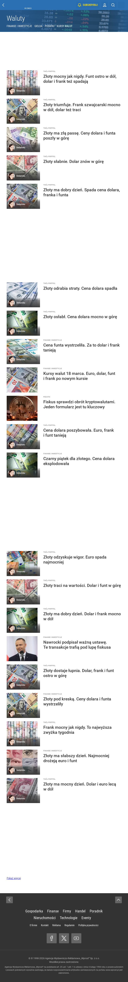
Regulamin (69, 925)
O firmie (33, 925)
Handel (80, 911)
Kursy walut (64, 26)
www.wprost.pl (112, 970)
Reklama (56, 925)
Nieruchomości (45, 918)
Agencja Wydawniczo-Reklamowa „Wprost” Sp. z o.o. (72, 958)
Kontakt (44, 925)
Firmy (67, 911)
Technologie (68, 918)
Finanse (53, 911)
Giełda (38, 26)
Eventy (86, 918)
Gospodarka (34, 911)
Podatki (49, 26)
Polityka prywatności (88, 925)
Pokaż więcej (14, 878)
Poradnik (96, 911)
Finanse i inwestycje (19, 26)
